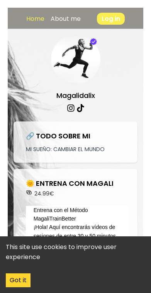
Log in (111, 18)
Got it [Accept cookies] (18, 280)
